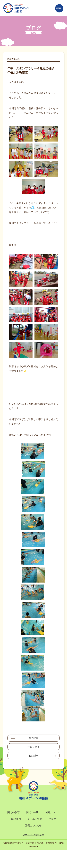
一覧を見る (33, 746)
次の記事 (33, 755)
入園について (52, 812)
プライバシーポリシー (33, 834)
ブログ (52, 818)
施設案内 (16, 818)
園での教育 (13, 812)
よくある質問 (34, 818)
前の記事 (33, 738)
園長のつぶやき (33, 825)
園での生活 (32, 812)
